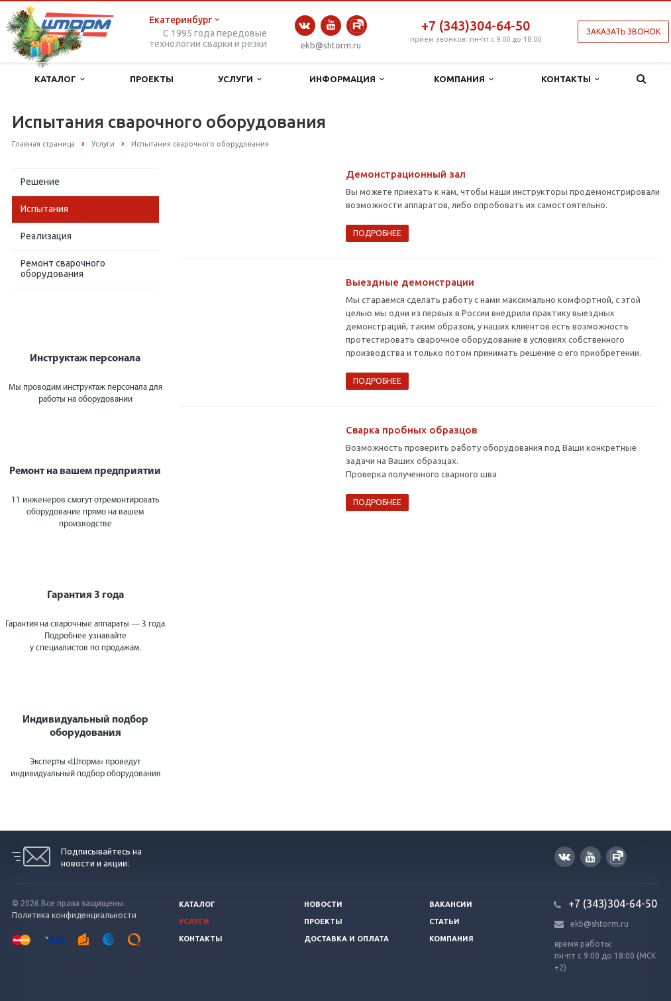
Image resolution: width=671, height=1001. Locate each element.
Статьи (444, 921)
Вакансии (450, 904)
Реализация (46, 236)
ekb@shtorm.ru (331, 45)
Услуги (239, 79)
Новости (323, 904)
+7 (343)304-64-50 (475, 25)
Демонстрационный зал (406, 174)
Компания (463, 79)
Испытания (44, 209)
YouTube (331, 25)
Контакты (570, 79)
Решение (40, 181)
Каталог (59, 79)
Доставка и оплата (346, 939)
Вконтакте (305, 25)
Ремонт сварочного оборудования (63, 268)
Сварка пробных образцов (411, 430)
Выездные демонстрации (410, 282)
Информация (346, 79)
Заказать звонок (623, 31)
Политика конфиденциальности (74, 915)
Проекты (152, 79)
